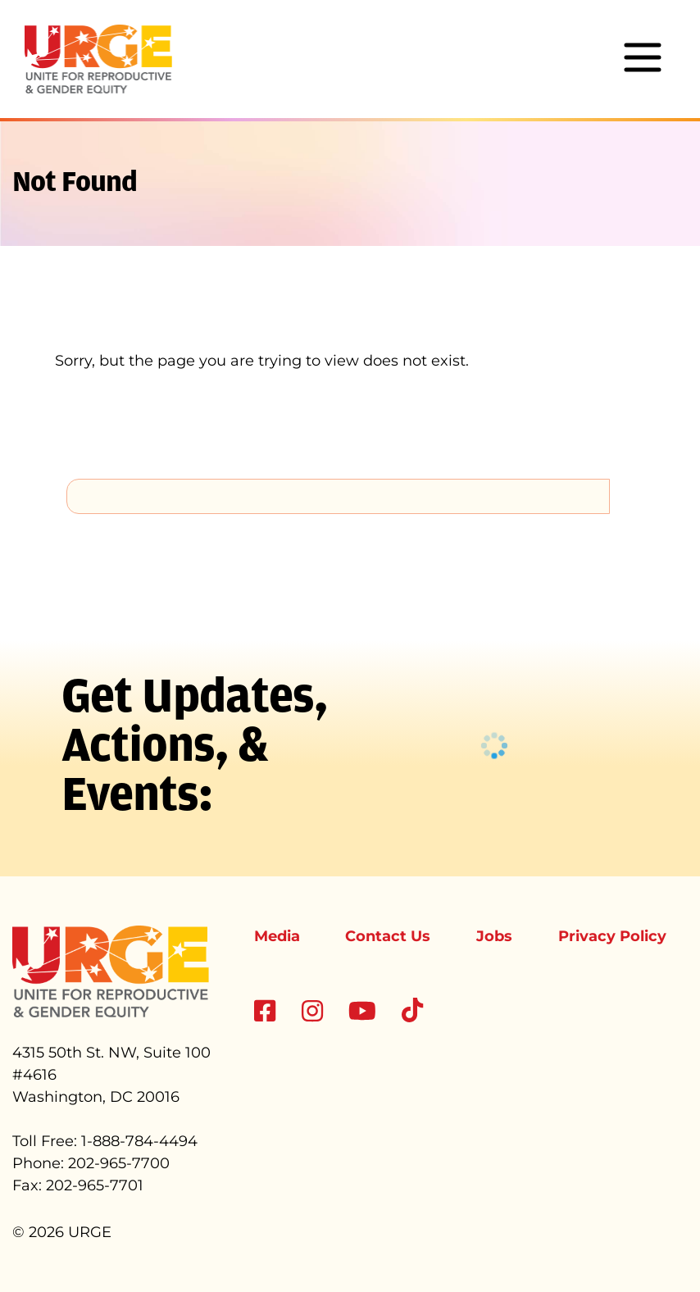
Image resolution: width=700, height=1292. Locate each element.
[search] (338, 495)
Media (277, 936)
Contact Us (387, 936)
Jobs (494, 936)
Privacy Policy (612, 936)
